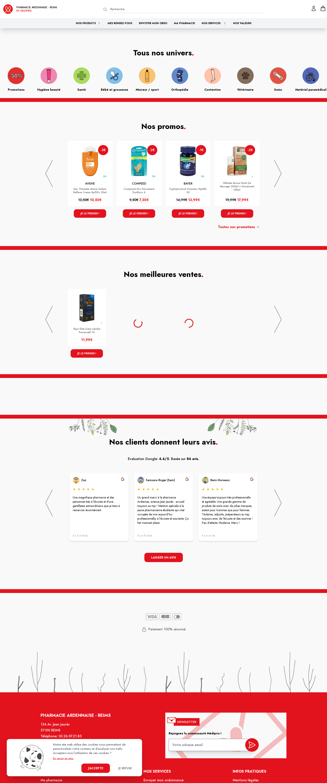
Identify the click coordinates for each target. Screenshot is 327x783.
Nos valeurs (242, 23)
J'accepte (95, 768)
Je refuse (125, 768)
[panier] (323, 8)
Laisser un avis (163, 557)
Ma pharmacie (184, 23)
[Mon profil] (314, 8)
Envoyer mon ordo (153, 23)
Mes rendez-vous (120, 23)
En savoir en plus (63, 758)
